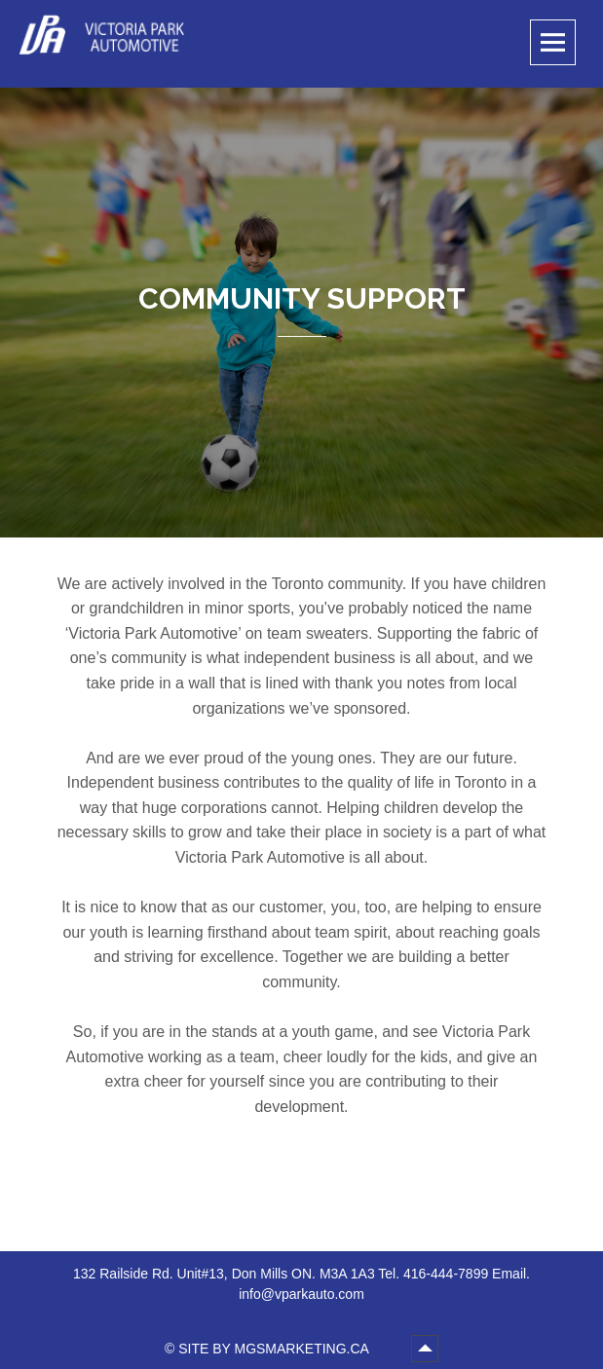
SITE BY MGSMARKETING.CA (275, 1348)
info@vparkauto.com (301, 1294)
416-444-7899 (445, 1273)
